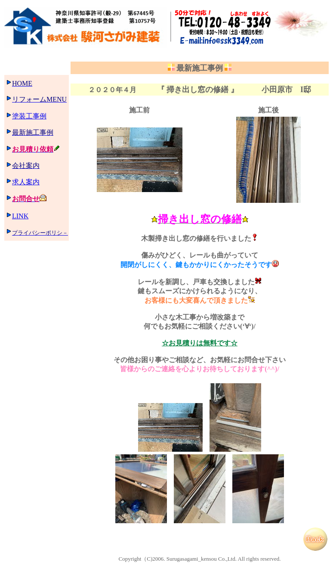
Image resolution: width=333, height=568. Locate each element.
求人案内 (26, 182)
